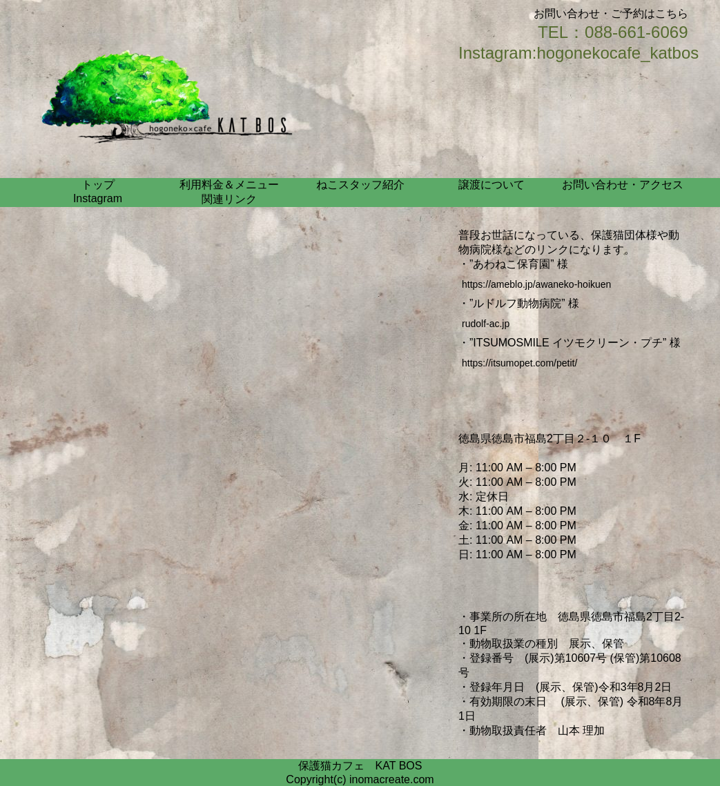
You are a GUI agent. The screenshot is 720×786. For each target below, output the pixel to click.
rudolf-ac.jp (485, 323)
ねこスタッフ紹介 (360, 184)
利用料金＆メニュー (229, 184)
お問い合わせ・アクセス (622, 184)
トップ (98, 184)
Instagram (97, 198)
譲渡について (491, 184)
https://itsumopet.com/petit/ (519, 363)
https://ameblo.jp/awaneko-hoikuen (536, 284)
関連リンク (229, 199)
